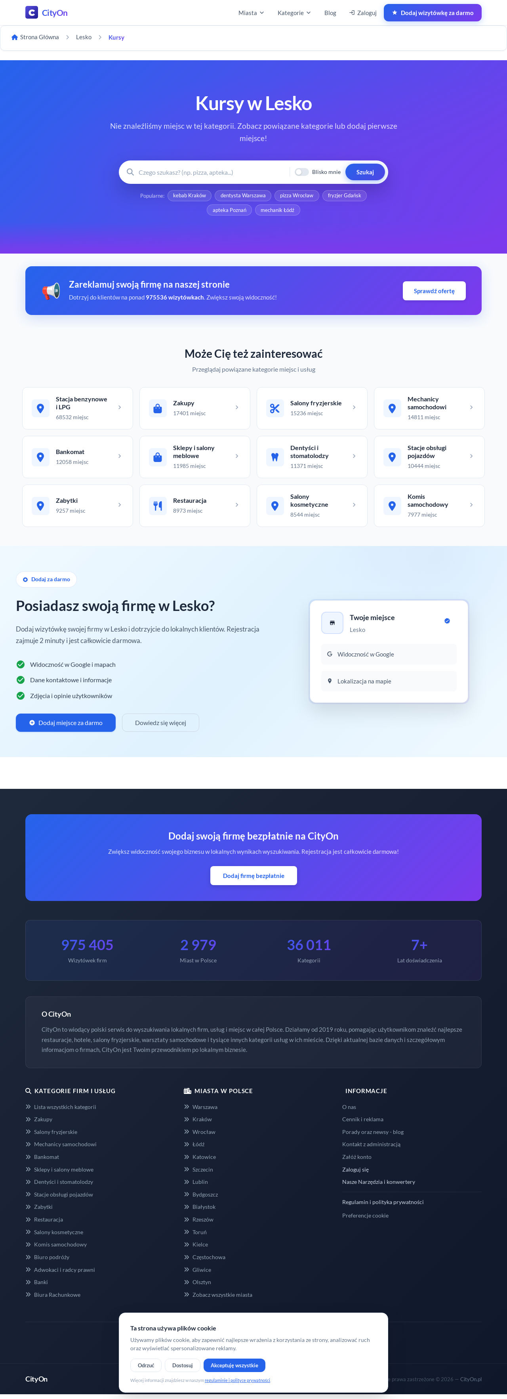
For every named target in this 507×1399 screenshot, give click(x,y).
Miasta (251, 12)
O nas (349, 1111)
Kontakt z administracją (371, 1148)
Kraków (198, 1123)
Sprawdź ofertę (434, 292)
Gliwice (197, 1274)
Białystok (199, 1211)
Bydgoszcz (201, 1199)
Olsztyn (197, 1286)
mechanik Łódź (278, 211)
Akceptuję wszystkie (234, 1365)
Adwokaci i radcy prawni (60, 1274)
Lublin (196, 1186)
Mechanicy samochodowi (61, 1148)
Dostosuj (182, 1365)
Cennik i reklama (362, 1123)
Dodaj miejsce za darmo (66, 727)
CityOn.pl (471, 1384)
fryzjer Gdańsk (345, 196)
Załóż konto (357, 1161)
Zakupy (38, 1123)
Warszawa (200, 1111)
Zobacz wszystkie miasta (218, 1299)
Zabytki (39, 1211)
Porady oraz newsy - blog (373, 1136)
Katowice (200, 1161)
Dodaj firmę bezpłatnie (253, 880)
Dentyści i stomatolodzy (59, 1186)
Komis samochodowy (56, 1249)
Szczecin (198, 1174)
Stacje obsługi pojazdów (59, 1199)
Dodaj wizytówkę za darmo (433, 12)
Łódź (194, 1148)
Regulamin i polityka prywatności (383, 1206)
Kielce (196, 1249)
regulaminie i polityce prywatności (237, 1380)
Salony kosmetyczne (54, 1236)
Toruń (195, 1236)
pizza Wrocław (297, 196)
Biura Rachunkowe (52, 1299)
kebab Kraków (188, 196)
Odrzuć (146, 1365)
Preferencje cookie (365, 1220)
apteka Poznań (229, 211)
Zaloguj (363, 12)
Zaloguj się (355, 1174)
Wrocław (199, 1136)
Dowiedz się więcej (160, 727)
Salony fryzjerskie (51, 1136)
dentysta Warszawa (242, 196)
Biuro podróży (47, 1261)
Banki (36, 1286)
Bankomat (42, 1161)
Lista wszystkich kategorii (60, 1111)
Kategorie (295, 12)
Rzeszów (198, 1224)
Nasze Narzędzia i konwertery (378, 1186)
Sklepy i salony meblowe (59, 1174)
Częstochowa (204, 1261)
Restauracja (44, 1224)
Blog (330, 12)
